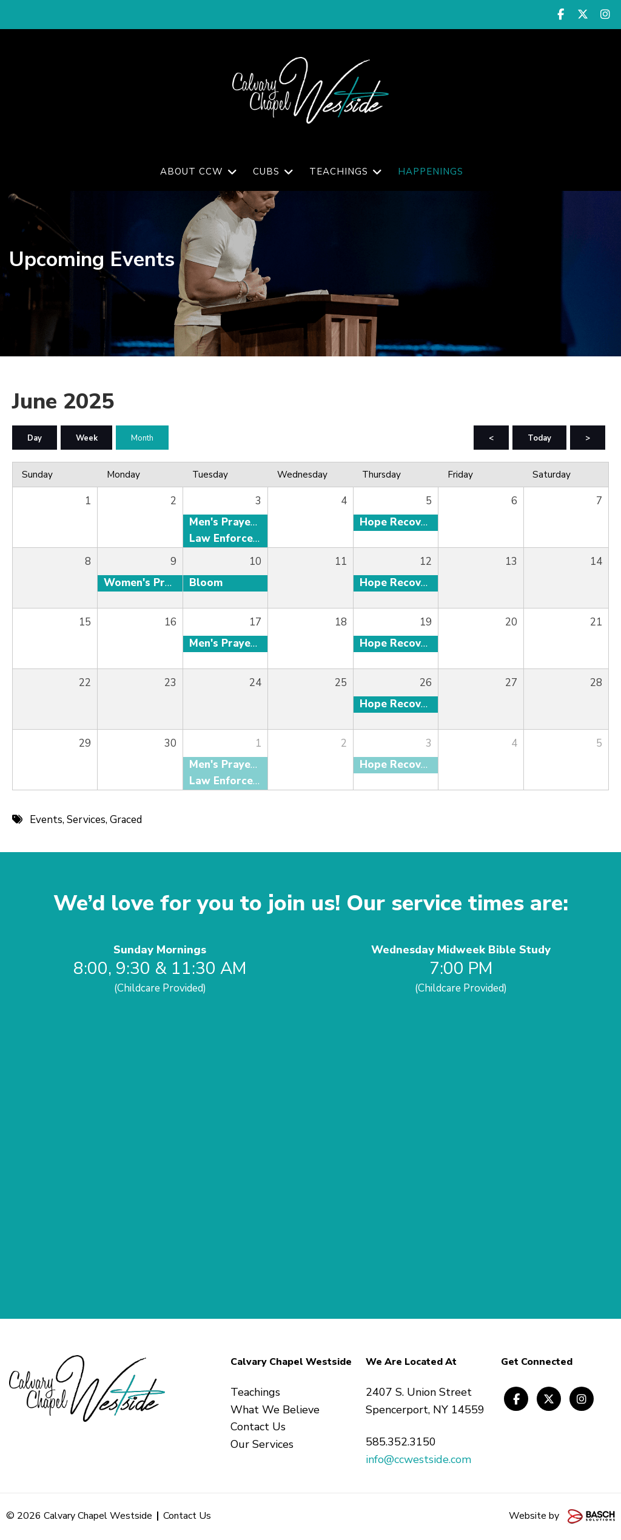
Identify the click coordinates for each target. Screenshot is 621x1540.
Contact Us (187, 1516)
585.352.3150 (401, 1442)
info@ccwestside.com (418, 1460)
